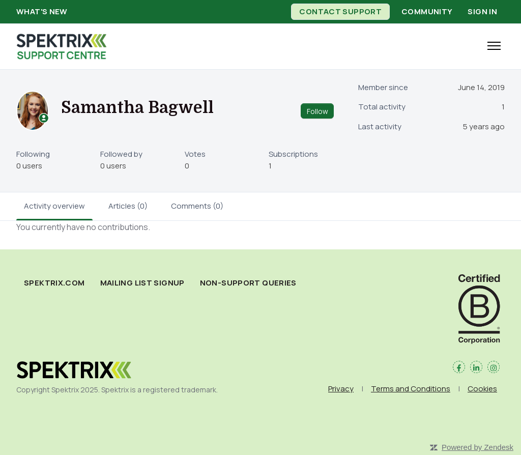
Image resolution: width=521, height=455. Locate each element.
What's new (42, 11)
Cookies (482, 388)
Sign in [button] (482, 11)
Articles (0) (128, 206)
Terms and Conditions (410, 388)
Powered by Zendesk (477, 447)
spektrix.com (54, 282)
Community (426, 11)
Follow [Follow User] (317, 111)
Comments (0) (197, 206)
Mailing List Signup (142, 282)
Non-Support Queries (248, 282)
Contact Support (340, 11)
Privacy (341, 388)
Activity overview (54, 206)
